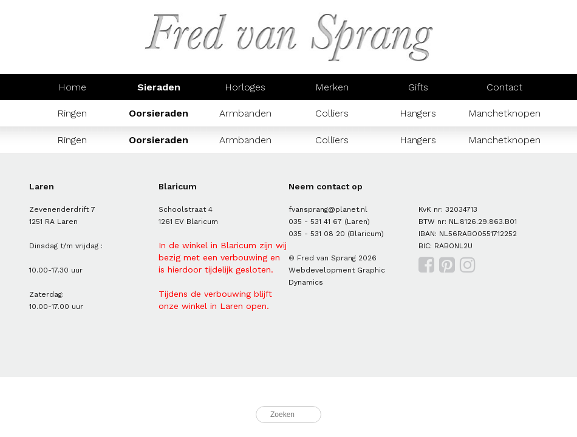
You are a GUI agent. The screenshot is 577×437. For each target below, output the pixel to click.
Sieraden (158, 87)
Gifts (418, 87)
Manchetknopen (504, 113)
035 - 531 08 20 (316, 233)
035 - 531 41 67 (315, 221)
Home (72, 87)
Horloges (245, 87)
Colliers (332, 113)
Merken (332, 87)
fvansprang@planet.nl (327, 209)
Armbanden (245, 113)
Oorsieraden (158, 113)
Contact (504, 87)
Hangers (418, 113)
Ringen (72, 113)
